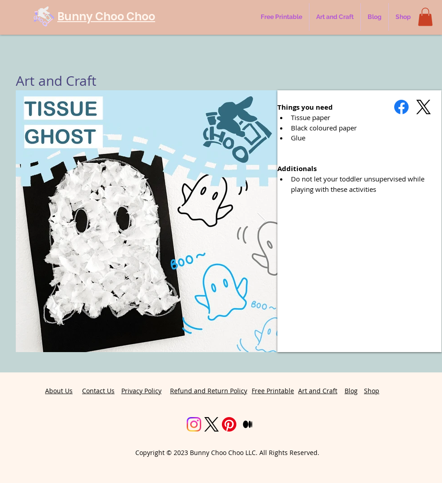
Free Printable (273, 390)
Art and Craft (317, 390)
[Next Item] (262, 221)
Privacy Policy (141, 390)
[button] (425, 17)
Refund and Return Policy (208, 390)
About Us (59, 390)
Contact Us (98, 390)
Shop (371, 390)
